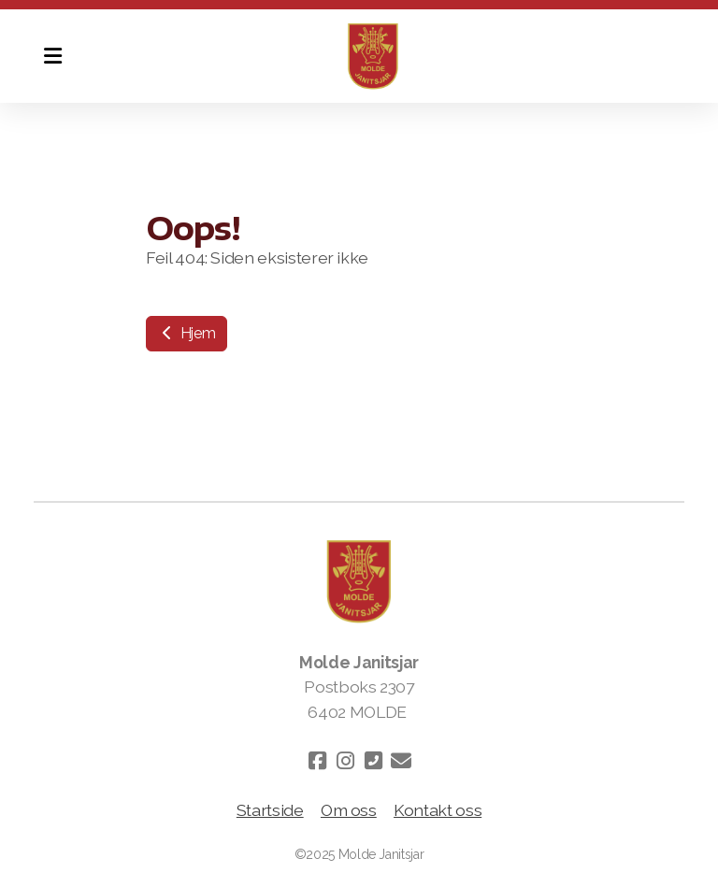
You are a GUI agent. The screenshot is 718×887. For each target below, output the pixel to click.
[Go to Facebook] (317, 761)
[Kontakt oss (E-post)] (401, 761)
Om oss (349, 810)
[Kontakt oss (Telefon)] (373, 761)
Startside (270, 810)
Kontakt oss (437, 810)
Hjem (186, 333)
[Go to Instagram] (345, 761)
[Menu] (52, 56)
